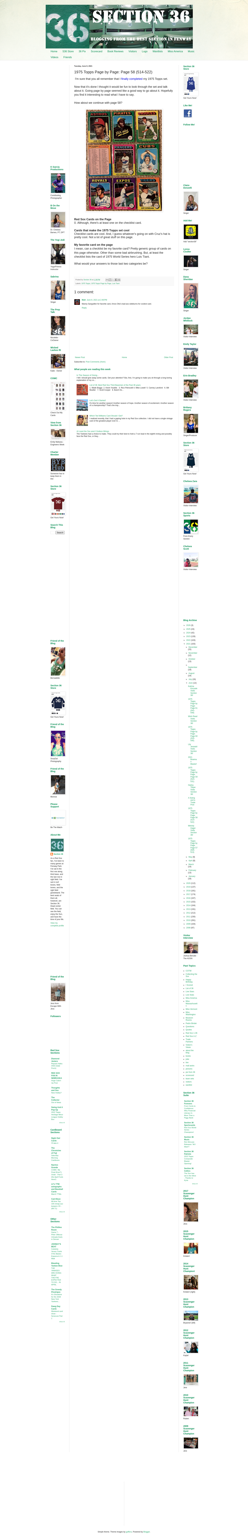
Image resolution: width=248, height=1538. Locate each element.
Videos (54, 57)
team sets (190, 1079)
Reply (84, 308)
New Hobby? (56, 1093)
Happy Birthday (189, 981)
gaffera (129, 1532)
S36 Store (68, 51)
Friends (67, 57)
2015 (188, 902)
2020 (188, 883)
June (191, 683)
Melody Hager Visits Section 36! (192, 830)
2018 (188, 891)
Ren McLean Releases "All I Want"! (190, 1144)
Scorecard (96, 51)
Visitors (133, 51)
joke (187, 1059)
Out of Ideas (56, 1102)
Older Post (168, 357)
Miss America (175, 51)
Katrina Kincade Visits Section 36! (192, 691)
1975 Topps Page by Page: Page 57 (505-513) (193, 845)
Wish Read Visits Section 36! (192, 719)
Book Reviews (115, 51)
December (193, 647)
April (191, 860)
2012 (188, 913)
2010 (188, 920)
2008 (188, 928)
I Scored (189, 985)
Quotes (189, 1030)
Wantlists (157, 51)
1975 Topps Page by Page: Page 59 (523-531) (193, 774)
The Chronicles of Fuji (56, 1150)
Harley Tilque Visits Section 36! (192, 789)
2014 (188, 905)
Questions (190, 1026)
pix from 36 (190, 1072)
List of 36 (189, 988)
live (187, 1062)
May (191, 857)
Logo (145, 51)
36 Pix (82, 51)
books (188, 1056)
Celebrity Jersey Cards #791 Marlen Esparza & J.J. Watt (57, 1253)
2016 (188, 898)
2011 (188, 917)
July (190, 679)
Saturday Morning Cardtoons (55, 1157)
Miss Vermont (191, 1009)
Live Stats (190, 995)
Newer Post (80, 357)
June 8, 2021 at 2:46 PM (97, 300)
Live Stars (190, 991)
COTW (189, 971)
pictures (189, 1069)
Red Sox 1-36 (191, 1033)
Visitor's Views (189, 1046)
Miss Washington (191, 1013)
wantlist (189, 1085)
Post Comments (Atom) (95, 362)
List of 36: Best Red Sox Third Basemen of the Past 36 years (115, 385)
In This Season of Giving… (88, 375)
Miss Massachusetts (191, 1003)
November (193, 653)
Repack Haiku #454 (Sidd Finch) (56, 1066)
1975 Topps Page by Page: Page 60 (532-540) (193, 734)
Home (54, 51)
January (192, 876)
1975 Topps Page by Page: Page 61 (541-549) (193, 706)
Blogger (146, 1532)
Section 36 (58, 854)
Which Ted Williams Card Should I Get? (106, 416)
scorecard (190, 1075)
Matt (84, 300)
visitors (189, 1082)
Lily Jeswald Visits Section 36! (192, 749)
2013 (188, 909)
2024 (188, 633)
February (192, 870)
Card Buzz (56, 1199)
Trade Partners (189, 1040)
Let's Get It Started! (98, 400)
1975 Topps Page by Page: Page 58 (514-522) (193, 815)
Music (191, 51)
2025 (188, 629)
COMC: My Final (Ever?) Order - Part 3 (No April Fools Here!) (57, 1174)
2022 (188, 640)
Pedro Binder (191, 1023)
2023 (188, 636)
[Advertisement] (124, 465)
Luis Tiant (115, 283)
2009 (188, 924)
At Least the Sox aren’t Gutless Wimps (93, 431)
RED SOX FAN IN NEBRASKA (56, 1075)
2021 (188, 644)
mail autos (190, 1066)
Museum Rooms (189, 1019)
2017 (188, 894)
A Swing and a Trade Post (191, 801)
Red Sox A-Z (191, 1036)
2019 (188, 887)
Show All (62, 1122)
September (192, 667)
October (192, 659)
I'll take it (54, 1143)
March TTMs (56, 1194)
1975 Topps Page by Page (101, 283)
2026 (188, 625)
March (191, 864)
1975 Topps (85, 283)
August (191, 673)
